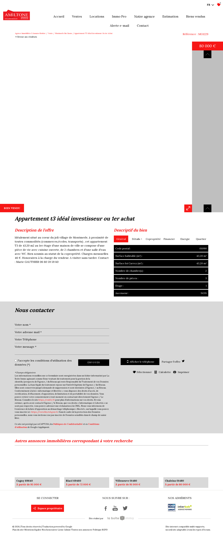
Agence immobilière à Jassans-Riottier (30, 33)
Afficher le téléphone (140, 361)
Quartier (201, 238)
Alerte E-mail (119, 25)
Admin (67, 529)
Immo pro (119, 16)
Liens (60, 529)
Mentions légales (32, 529)
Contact (143, 25)
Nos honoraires (49, 529)
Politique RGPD (100, 529)
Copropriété (153, 238)
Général (121, 238)
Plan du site (18, 529)
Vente (50, 33)
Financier (169, 238)
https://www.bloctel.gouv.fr (44, 412)
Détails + (137, 238)
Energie (185, 238)
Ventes (77, 16)
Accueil (58, 16)
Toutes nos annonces (81, 529)
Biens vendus (195, 16)
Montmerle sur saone (63, 33)
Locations (97, 16)
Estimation (170, 16)
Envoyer (93, 362)
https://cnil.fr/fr (47, 400)
